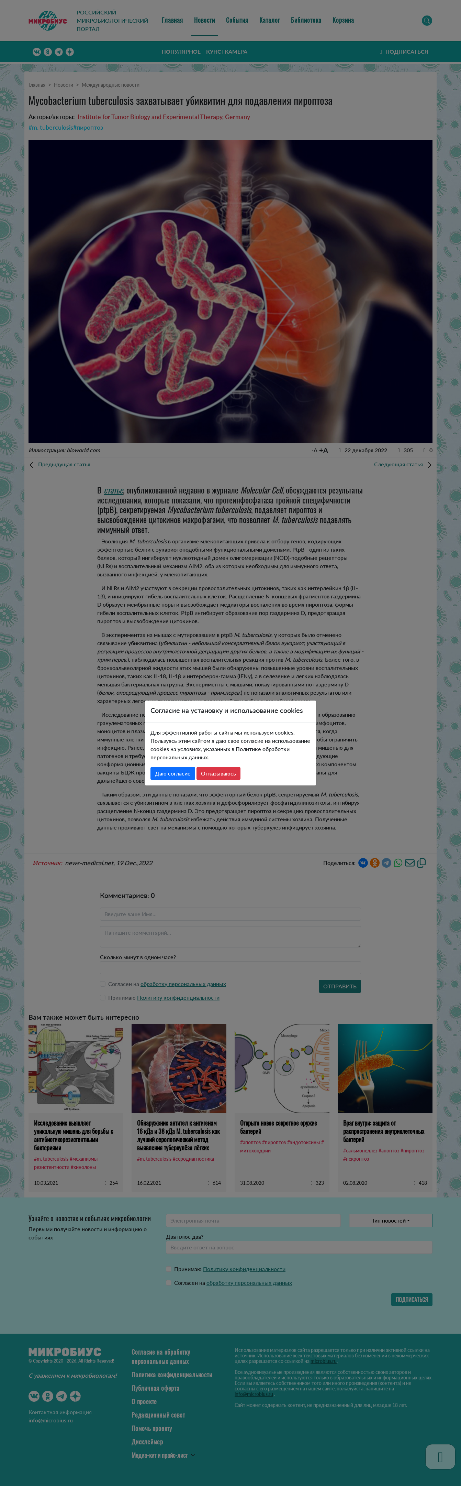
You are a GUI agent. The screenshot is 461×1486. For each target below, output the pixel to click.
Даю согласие (173, 773)
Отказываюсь (218, 773)
